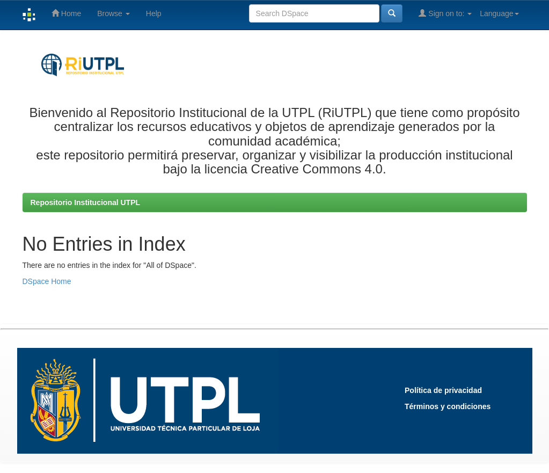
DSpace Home (47, 281)
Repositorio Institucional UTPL (86, 202)
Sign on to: (445, 13)
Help (154, 13)
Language (499, 13)
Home (66, 13)
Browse (113, 13)
